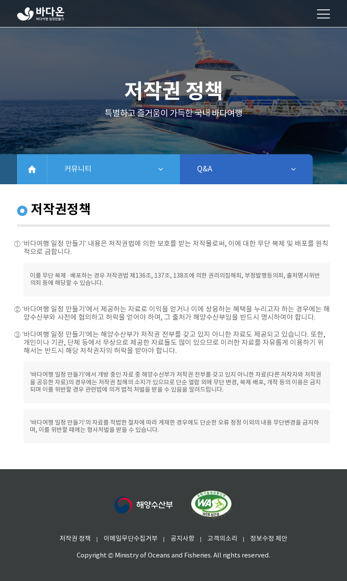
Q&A (227, 169)
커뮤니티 (108, 169)
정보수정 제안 (268, 538)
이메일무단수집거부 (131, 538)
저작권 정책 (75, 538)
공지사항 (182, 538)
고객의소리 (222, 538)
